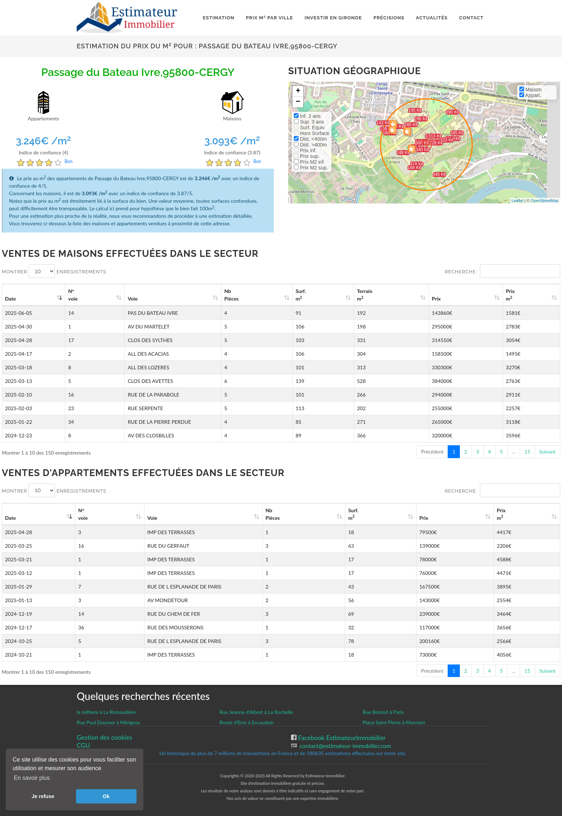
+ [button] (298, 91)
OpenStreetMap (544, 200)
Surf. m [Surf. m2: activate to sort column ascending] (358, 295)
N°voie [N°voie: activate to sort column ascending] (75, 295)
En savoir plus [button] (32, 778)
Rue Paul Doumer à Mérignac (109, 722)
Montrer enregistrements (54, 271)
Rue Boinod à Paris (383, 712)
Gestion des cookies (104, 737)
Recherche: (502, 271)
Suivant (547, 451)
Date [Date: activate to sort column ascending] (10, 299)
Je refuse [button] (43, 796)
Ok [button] (106, 796)
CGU (83, 745)
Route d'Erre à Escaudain (246, 722)
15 (527, 451)
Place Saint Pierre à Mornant (394, 722)
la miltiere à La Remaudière (106, 712)
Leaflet (517, 200)
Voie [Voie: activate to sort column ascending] (122, 299)
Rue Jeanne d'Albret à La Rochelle (256, 712)
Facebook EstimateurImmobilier (341, 737)
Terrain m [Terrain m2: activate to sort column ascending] (408, 295)
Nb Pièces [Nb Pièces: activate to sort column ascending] (304, 295)
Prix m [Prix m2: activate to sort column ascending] (522, 295)
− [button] (298, 102)
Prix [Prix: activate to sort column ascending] (464, 299)
